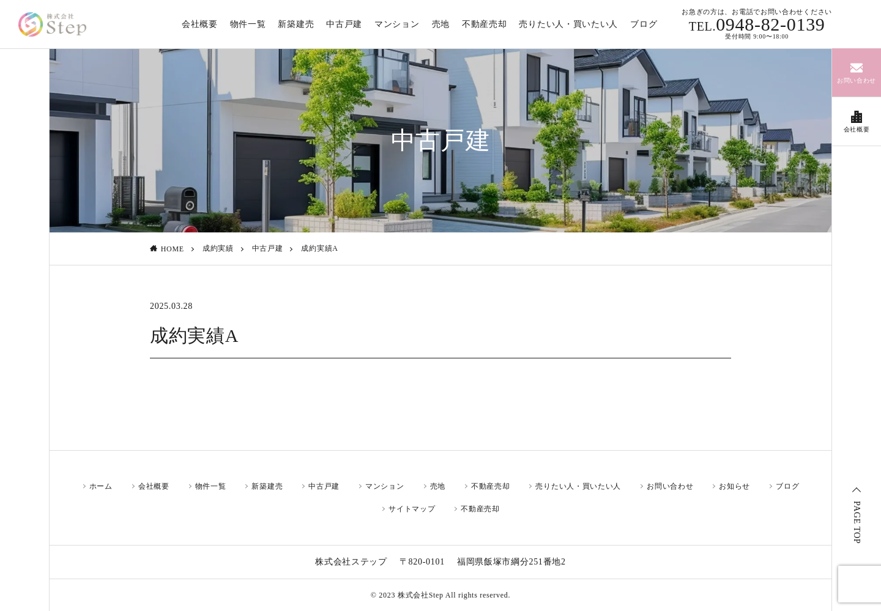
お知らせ (734, 486)
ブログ (787, 486)
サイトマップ (411, 509)
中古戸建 (267, 248)
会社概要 (153, 486)
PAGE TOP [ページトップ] (856, 522)
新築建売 (267, 486)
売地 (437, 486)
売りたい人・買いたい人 (578, 486)
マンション (384, 486)
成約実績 (218, 248)
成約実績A (319, 248)
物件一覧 (210, 486)
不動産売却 (490, 486)
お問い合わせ (670, 486)
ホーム (101, 486)
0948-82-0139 (757, 24)
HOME (172, 249)
